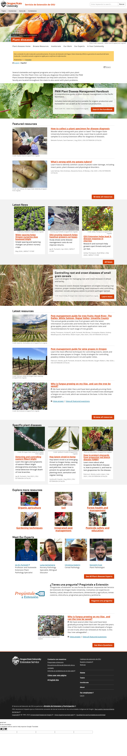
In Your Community (95, 46)
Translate (26, 60)
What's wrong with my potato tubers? (71, 161)
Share (107, 67)
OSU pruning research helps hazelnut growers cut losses (63, 235)
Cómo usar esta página (57, 675)
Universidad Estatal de (41, 715)
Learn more (107, 296)
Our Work (67, 46)
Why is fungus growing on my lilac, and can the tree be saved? (81, 385)
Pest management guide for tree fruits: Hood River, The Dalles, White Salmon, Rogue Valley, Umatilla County (81, 317)
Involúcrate (56, 46)
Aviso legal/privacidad (65, 715)
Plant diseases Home (21, 46)
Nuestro (86, 662)
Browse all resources (102, 197)
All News (108, 262)
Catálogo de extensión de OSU (90, 659)
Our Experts (79, 46)
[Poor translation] (5, 729)
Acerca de (22, 11)
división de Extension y (60, 706)
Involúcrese (12, 11)
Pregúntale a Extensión (56, 662)
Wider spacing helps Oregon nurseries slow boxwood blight (26, 237)
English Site (54, 680)
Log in (82, 696)
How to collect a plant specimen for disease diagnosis (80, 128)
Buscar (121, 4)
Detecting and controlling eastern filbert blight (28, 457)
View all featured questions (78, 401)
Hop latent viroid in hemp (62, 456)
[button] (29, 595)
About (82, 687)
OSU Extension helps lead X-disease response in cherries (98, 238)
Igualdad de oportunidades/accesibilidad (90, 715)
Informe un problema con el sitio (61, 671)
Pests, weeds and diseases (28, 35)
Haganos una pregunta (101, 600)
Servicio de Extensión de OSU (40, 4)
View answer (58, 401)
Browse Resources (41, 46)
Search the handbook (102, 109)
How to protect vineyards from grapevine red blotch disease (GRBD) (97, 457)
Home (82, 672)
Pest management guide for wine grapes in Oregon (79, 348)
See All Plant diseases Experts (99, 576)
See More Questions (103, 645)
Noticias (83, 665)
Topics (3, 11)
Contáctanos (32, 11)
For (87, 692)
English (16, 63)
